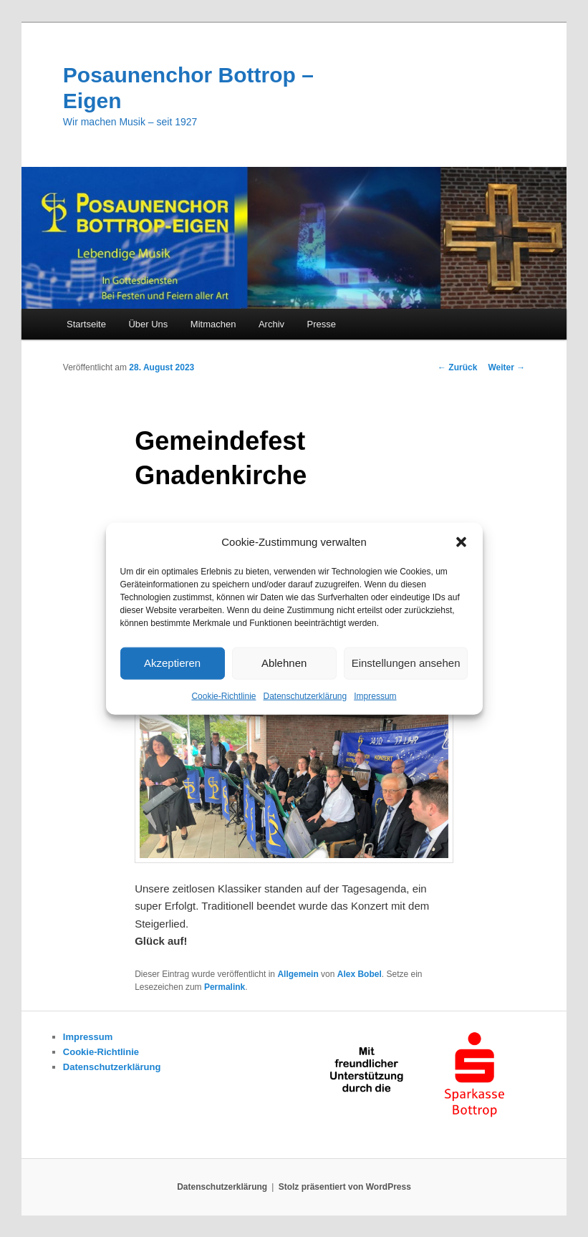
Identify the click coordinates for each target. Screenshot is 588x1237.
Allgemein (297, 974)
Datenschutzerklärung (305, 696)
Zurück (457, 367)
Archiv (271, 324)
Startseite (86, 324)
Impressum (375, 696)
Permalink (224, 987)
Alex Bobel (359, 974)
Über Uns (148, 324)
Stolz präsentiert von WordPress (345, 1187)
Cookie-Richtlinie (223, 696)
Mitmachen (213, 324)
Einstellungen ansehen (406, 663)
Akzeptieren (172, 663)
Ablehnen (284, 663)
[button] (461, 541)
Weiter (506, 367)
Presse (321, 324)
